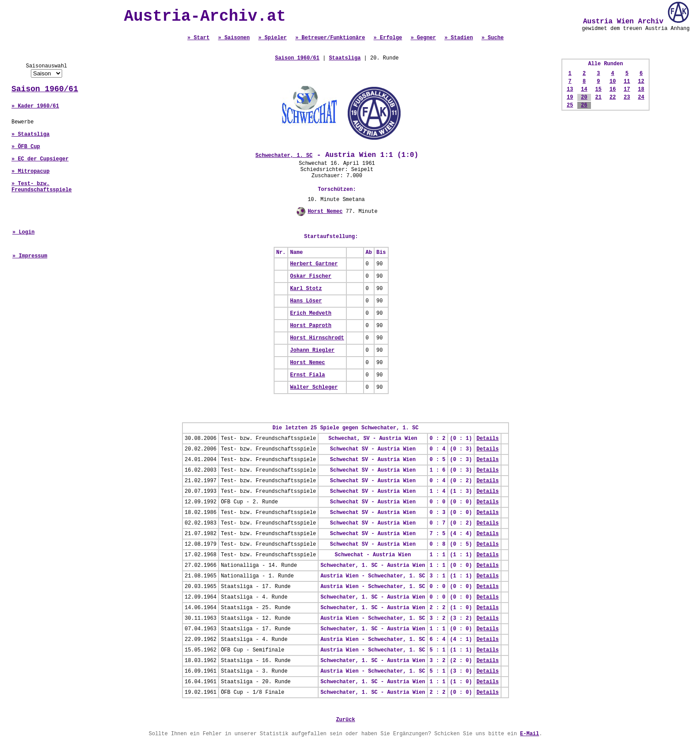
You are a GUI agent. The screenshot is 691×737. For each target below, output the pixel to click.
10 (612, 81)
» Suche (492, 38)
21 (598, 97)
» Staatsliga (30, 134)
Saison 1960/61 (44, 89)
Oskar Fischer (310, 276)
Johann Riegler (312, 350)
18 (641, 89)
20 (584, 97)
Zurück (345, 720)
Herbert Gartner (314, 264)
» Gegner (423, 38)
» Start (198, 38)
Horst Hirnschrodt (317, 338)
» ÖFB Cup (25, 147)
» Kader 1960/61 (35, 106)
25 (570, 105)
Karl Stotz (306, 289)
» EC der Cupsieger (40, 159)
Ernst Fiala (307, 375)
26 (584, 105)
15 (598, 89)
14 (584, 89)
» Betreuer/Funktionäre (330, 38)
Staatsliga (344, 58)
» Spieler (272, 38)
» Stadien (458, 38)
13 (570, 89)
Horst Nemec (325, 211)
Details (487, 439)
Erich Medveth (310, 313)
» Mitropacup (30, 171)
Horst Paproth (310, 326)
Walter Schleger (314, 387)
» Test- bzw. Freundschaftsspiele (41, 187)
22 (612, 97)
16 (612, 89)
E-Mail (529, 734)
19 (570, 97)
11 (627, 81)
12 (641, 81)
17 (627, 89)
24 (641, 97)
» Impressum (29, 256)
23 (627, 97)
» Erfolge (388, 38)
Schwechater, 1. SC (284, 156)
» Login (23, 232)
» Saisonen (234, 38)
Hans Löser (306, 301)
